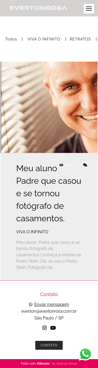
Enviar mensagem (51, 304)
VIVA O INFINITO (43, 39)
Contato (49, 345)
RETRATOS (80, 39)
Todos (11, 39)
